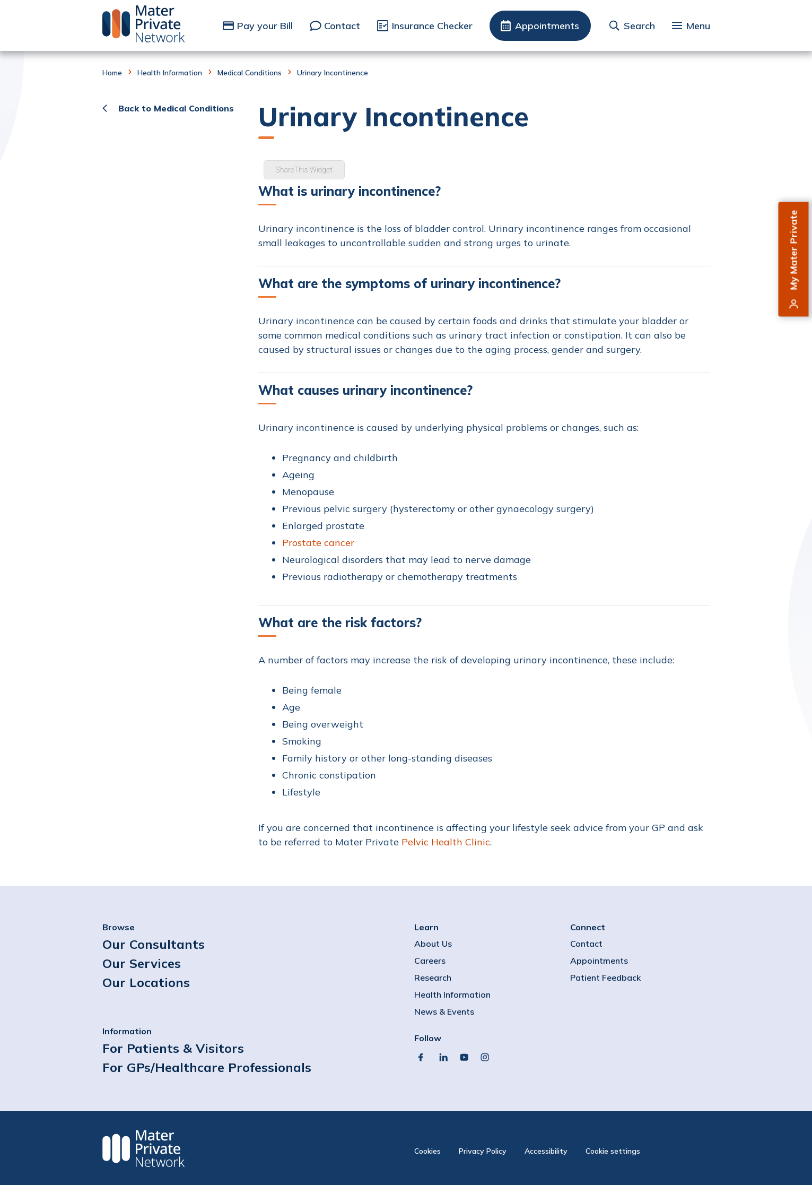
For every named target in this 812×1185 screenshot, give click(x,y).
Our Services (141, 963)
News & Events (444, 1011)
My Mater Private (794, 250)
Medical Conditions (249, 72)
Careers (430, 960)
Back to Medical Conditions (176, 108)
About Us (433, 943)
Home (112, 72)
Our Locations (146, 982)
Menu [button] (698, 26)
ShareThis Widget (304, 170)
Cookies (427, 1151)
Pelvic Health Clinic (445, 842)
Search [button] (639, 26)
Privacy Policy (483, 1151)
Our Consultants (153, 944)
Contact (342, 26)
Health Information (169, 72)
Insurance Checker (432, 26)
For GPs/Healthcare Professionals (206, 1067)
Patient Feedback (605, 977)
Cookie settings (613, 1151)
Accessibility (546, 1151)
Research (432, 977)
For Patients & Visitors (173, 1048)
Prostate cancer (318, 543)
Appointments (547, 26)
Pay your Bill (265, 26)
